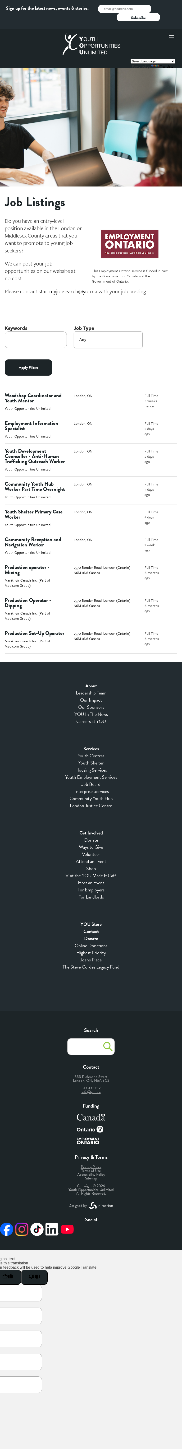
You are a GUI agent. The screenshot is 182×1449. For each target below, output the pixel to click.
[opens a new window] (68, 280)
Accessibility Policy (91, 1163)
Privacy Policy (91, 1156)
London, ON (83, 384)
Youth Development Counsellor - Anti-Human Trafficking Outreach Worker (35, 445)
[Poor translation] (34, 1266)
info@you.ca (91, 1081)
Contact (91, 920)
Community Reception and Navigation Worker (33, 531)
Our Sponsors (91, 696)
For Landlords (91, 886)
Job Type (84, 317)
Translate (162, 55)
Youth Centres (91, 744)
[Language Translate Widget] (153, 50)
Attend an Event (91, 850)
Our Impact (91, 689)
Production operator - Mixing (27, 558)
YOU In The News (91, 703)
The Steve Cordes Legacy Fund (91, 956)
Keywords (16, 317)
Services (91, 737)
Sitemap (91, 1167)
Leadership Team (91, 681)
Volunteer (91, 843)
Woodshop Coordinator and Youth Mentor (33, 387)
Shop (91, 857)
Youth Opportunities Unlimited (27, 397)
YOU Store (91, 913)
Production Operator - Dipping (28, 591)
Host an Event (91, 871)
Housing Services (91, 759)
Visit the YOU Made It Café (91, 864)
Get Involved (91, 821)
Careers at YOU (91, 710)
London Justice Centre (91, 794)
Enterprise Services (91, 780)
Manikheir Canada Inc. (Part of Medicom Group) (27, 572)
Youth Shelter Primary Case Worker (34, 503)
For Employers (91, 878)
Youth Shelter (91, 751)
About (91, 674)
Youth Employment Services (91, 766)
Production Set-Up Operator (34, 622)
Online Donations (91, 934)
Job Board (91, 773)
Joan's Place (91, 948)
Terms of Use (91, 1160)
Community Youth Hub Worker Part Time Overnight (35, 475)
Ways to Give (91, 836)
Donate (91, 829)
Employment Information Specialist (31, 414)
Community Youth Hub (91, 787)
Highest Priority (91, 941)
